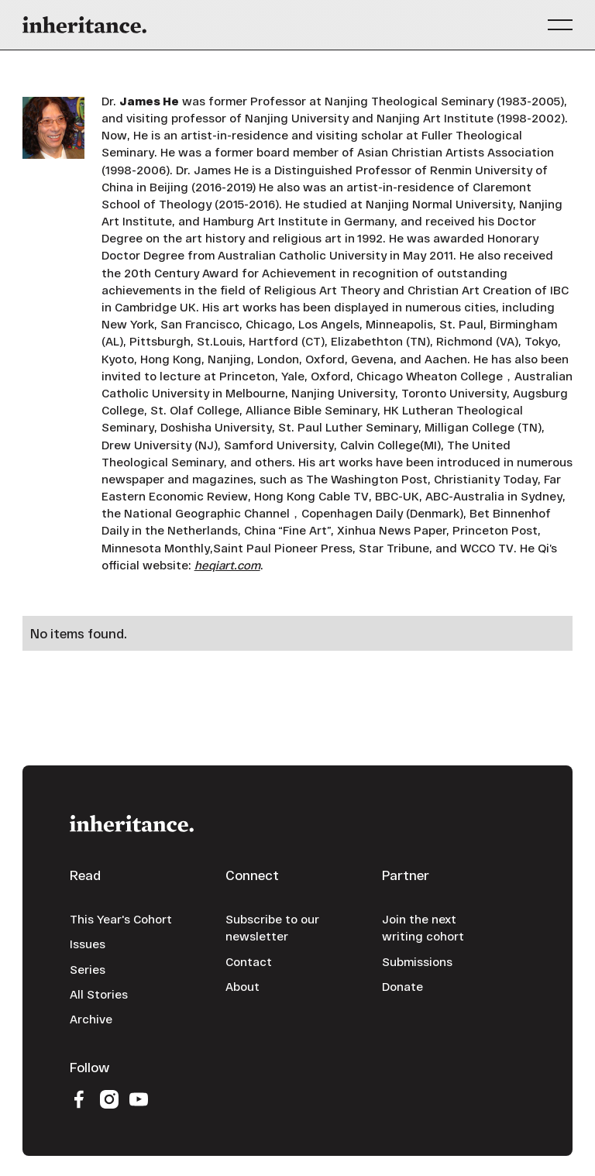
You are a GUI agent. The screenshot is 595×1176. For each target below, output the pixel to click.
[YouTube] (138, 1099)
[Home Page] (84, 25)
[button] (560, 25)
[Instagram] (108, 1099)
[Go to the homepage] (132, 822)
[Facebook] (79, 1099)
